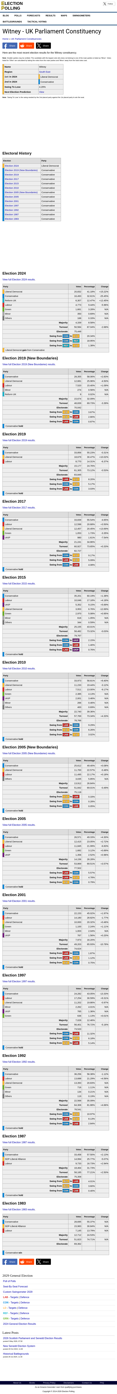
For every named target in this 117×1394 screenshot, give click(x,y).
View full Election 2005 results (18, 825)
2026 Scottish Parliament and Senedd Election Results (32, 1338)
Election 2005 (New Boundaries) (21, 192)
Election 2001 (12, 201)
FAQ (102, 1383)
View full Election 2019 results (18, 440)
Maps (64, 15)
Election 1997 (12, 205)
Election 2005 (12, 196)
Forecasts (33, 15)
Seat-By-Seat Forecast (15, 1286)
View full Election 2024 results (18, 279)
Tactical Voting (37, 21)
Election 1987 (12, 214)
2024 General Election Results (19, 1324)
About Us (17, 1383)
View (41, 92)
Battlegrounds (12, 21)
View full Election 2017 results (18, 507)
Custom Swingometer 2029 (17, 1292)
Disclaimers (69, 1383)
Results (50, 15)
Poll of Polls (9, 1281)
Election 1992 (12, 210)
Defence (24, 1297)
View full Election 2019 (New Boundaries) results (28, 364)
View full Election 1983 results (18, 1209)
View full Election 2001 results (18, 901)
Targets (14, 1297)
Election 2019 (12, 174)
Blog (6, 15)
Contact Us (87, 1383)
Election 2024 (12, 165)
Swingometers (81, 15)
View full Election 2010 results (18, 668)
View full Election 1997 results (18, 981)
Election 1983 (12, 219)
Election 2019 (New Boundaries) (21, 170)
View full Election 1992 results (18, 1062)
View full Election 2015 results (18, 583)
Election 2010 (12, 188)
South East (44, 71)
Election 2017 (12, 179)
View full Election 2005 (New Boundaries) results (28, 753)
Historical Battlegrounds (16, 1354)
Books (32, 1383)
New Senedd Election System (19, 1346)
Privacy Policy (49, 1383)
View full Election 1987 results (18, 1142)
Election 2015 (12, 183)
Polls (17, 15)
